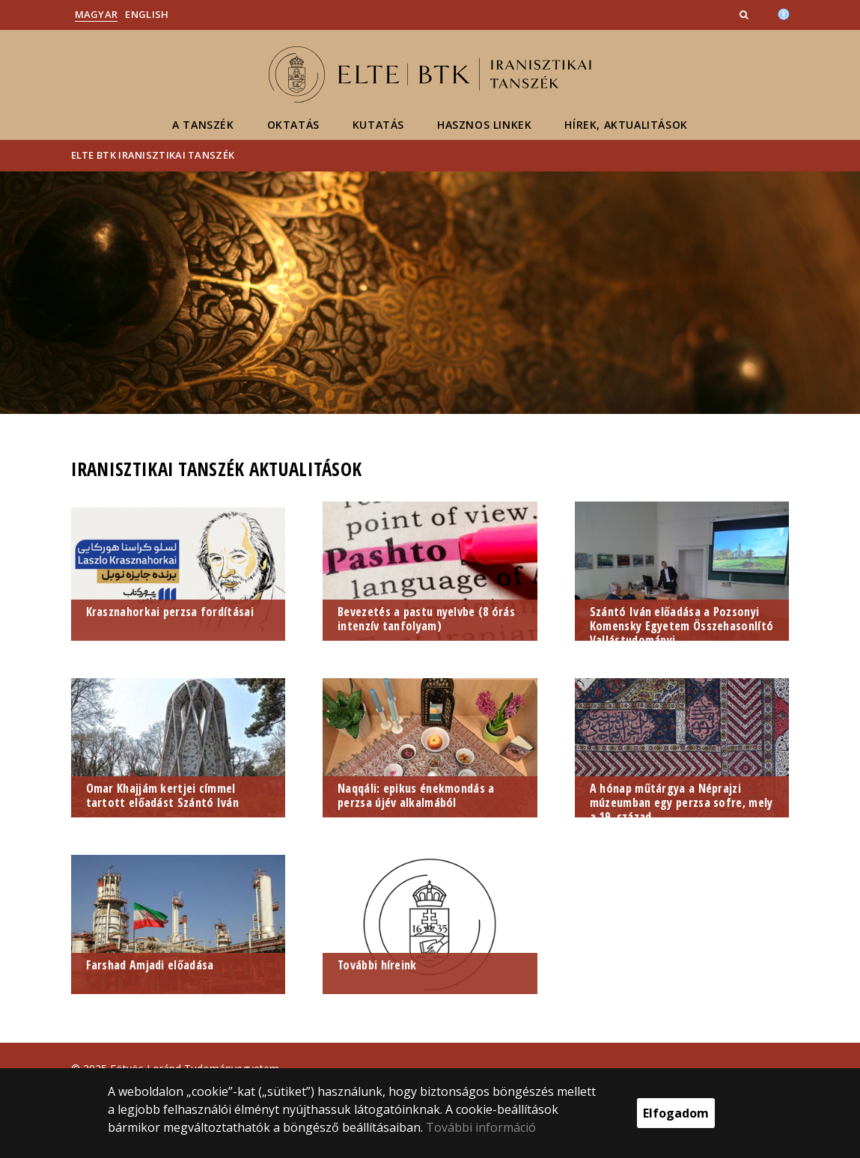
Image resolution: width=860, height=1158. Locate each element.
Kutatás (378, 125)
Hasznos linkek (484, 125)
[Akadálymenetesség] (784, 12)
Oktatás (293, 125)
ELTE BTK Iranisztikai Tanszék (153, 155)
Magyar (96, 14)
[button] (745, 14)
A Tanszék (203, 125)
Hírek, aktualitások (625, 125)
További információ (481, 1127)
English (146, 14)
